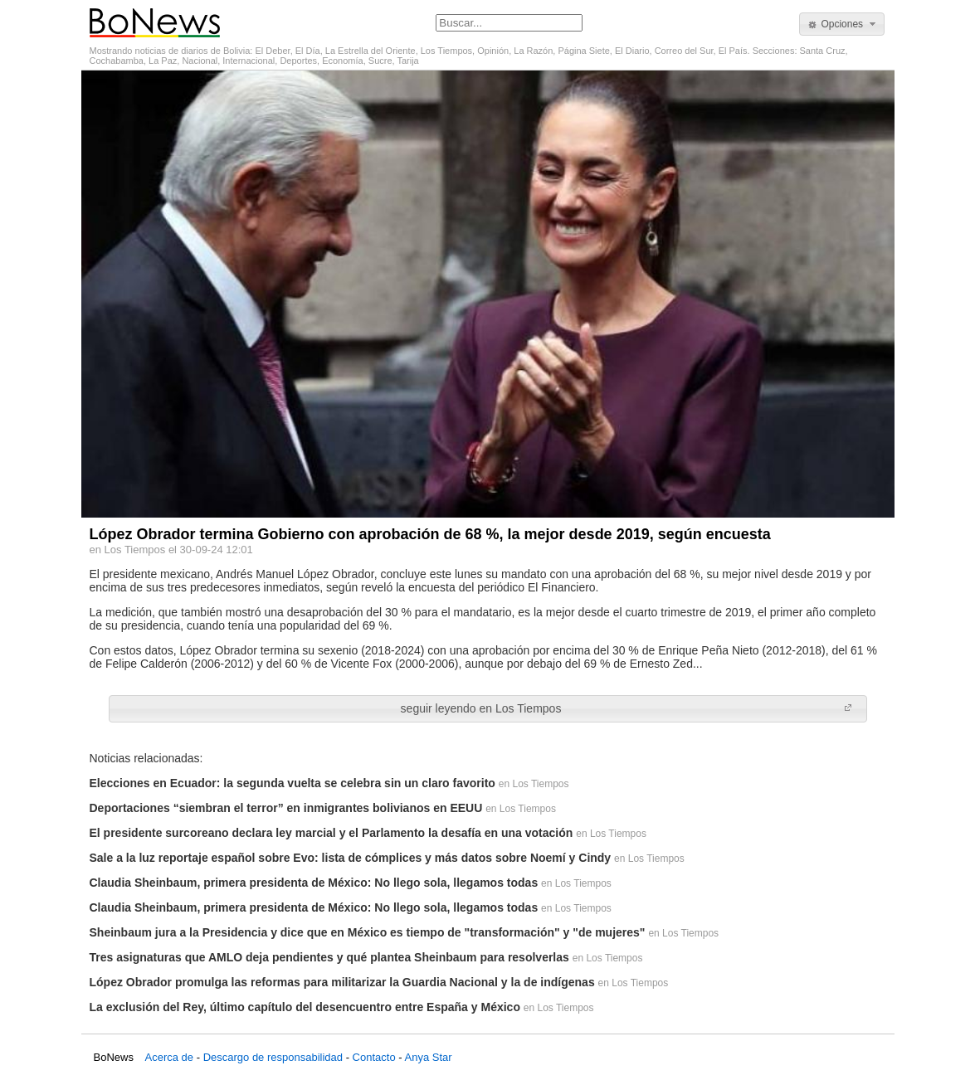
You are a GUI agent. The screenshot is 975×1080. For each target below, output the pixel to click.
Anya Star (427, 1057)
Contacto (374, 1057)
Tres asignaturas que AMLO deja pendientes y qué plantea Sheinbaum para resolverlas (329, 957)
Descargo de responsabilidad (273, 1057)
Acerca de (169, 1057)
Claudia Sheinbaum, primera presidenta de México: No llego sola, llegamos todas (314, 882)
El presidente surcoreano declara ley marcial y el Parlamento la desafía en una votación (331, 832)
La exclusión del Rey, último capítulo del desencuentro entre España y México (305, 1007)
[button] (842, 24)
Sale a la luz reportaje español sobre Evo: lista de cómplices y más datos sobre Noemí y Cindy (351, 857)
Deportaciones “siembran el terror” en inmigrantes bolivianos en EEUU (286, 808)
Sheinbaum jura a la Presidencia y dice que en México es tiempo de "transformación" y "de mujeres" (368, 932)
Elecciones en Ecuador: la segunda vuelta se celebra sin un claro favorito (292, 783)
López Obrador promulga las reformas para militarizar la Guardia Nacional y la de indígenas (342, 982)
